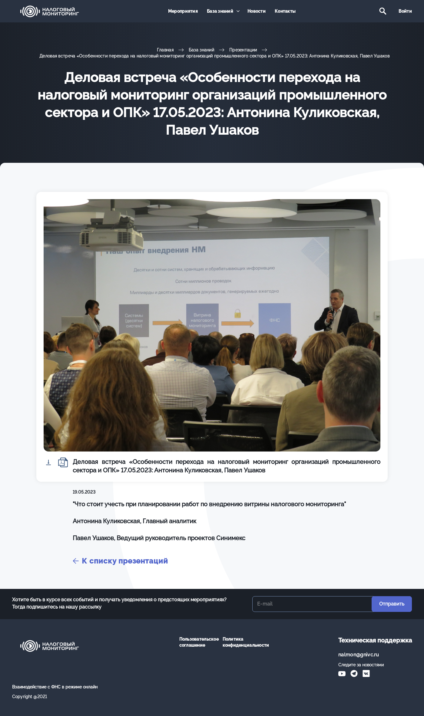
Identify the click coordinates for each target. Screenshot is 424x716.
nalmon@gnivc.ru (358, 655)
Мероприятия (183, 11)
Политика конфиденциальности (240, 642)
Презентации (243, 50)
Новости (256, 11)
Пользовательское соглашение (196, 642)
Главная (165, 50)
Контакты (285, 11)
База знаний (220, 11)
